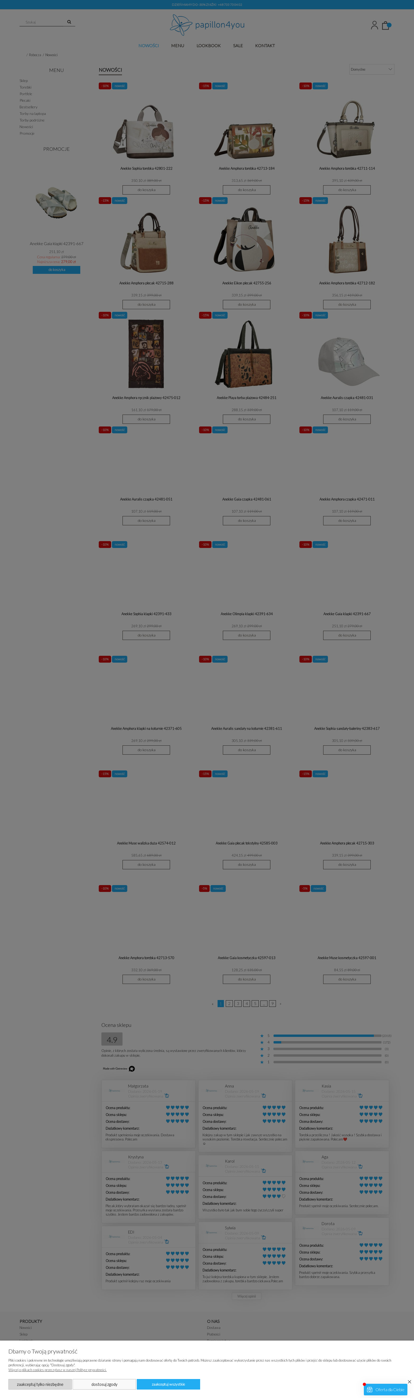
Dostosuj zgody (104, 1384)
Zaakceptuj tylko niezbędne (40, 1384)
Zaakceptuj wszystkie (168, 1384)
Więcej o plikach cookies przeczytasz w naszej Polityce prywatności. (57, 1370)
